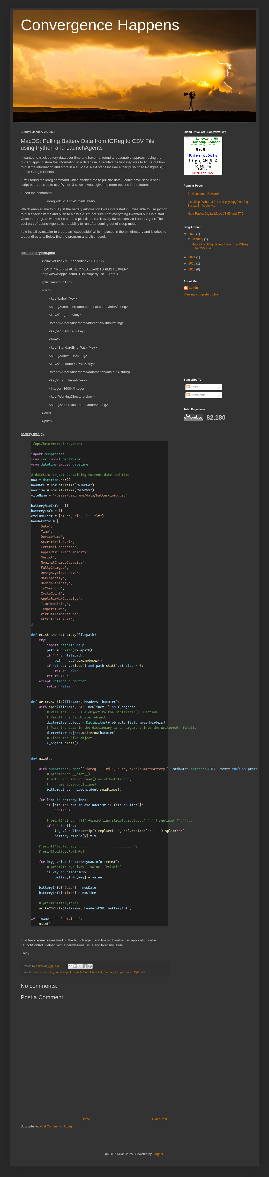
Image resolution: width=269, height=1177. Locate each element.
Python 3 (139, 972)
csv (44, 972)
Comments (195, 395)
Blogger (158, 1154)
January (198, 239)
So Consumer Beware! (203, 194)
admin (193, 288)
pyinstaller (126, 972)
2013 (192, 269)
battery (37, 972)
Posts (192, 387)
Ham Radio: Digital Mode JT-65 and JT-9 (216, 213)
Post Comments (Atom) (56, 1126)
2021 (192, 257)
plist (116, 972)
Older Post (159, 1119)
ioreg (51, 972)
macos (108, 972)
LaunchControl (81, 972)
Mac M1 (97, 972)
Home (86, 1119)
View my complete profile (201, 294)
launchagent (63, 972)
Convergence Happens (100, 25)
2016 (192, 263)
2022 (192, 234)
